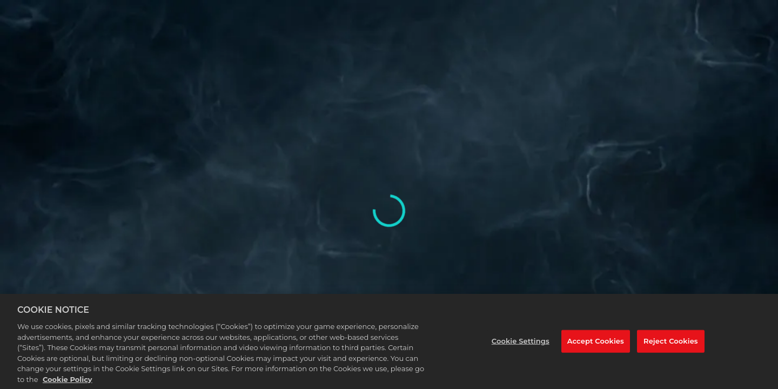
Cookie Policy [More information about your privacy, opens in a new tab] (67, 383)
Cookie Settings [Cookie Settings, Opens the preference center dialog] (520, 344)
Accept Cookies (595, 344)
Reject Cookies (670, 344)
